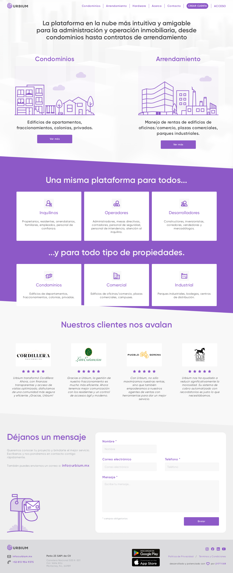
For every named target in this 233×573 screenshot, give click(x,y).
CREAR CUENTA (197, 5)
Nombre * (109, 441)
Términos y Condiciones (212, 556)
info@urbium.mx (75, 465)
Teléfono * (172, 459)
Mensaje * (109, 477)
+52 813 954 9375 (23, 562)
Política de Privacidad (180, 556)
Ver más (55, 138)
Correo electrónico (116, 459)
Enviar (201, 521)
